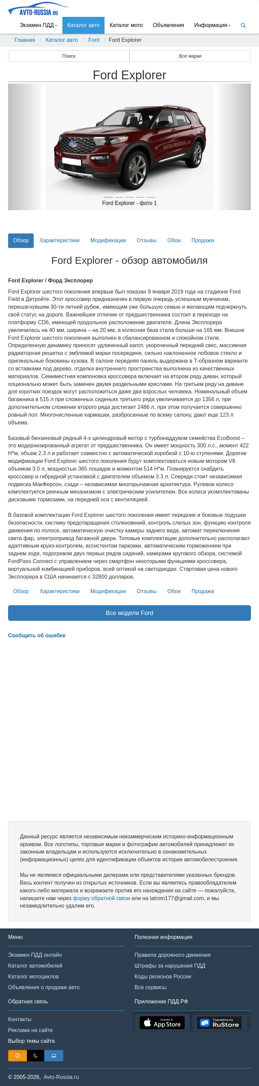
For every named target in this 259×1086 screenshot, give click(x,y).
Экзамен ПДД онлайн (35, 955)
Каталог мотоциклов (33, 976)
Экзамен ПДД (38, 25)
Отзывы (147, 240)
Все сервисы (151, 987)
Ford (93, 40)
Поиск (69, 56)
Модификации (108, 240)
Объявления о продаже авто (44, 987)
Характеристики (59, 240)
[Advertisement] (129, 730)
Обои (173, 240)
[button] (26, 147)
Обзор (21, 240)
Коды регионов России (163, 976)
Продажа (203, 240)
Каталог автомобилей (35, 966)
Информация (212, 25)
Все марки (190, 56)
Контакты (19, 1019)
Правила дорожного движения (172, 955)
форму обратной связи (101, 898)
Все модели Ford (129, 613)
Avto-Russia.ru (61, 1077)
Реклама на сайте (30, 1030)
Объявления (168, 25)
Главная (25, 40)
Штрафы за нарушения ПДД (170, 966)
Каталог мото (126, 25)
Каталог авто (83, 25)
